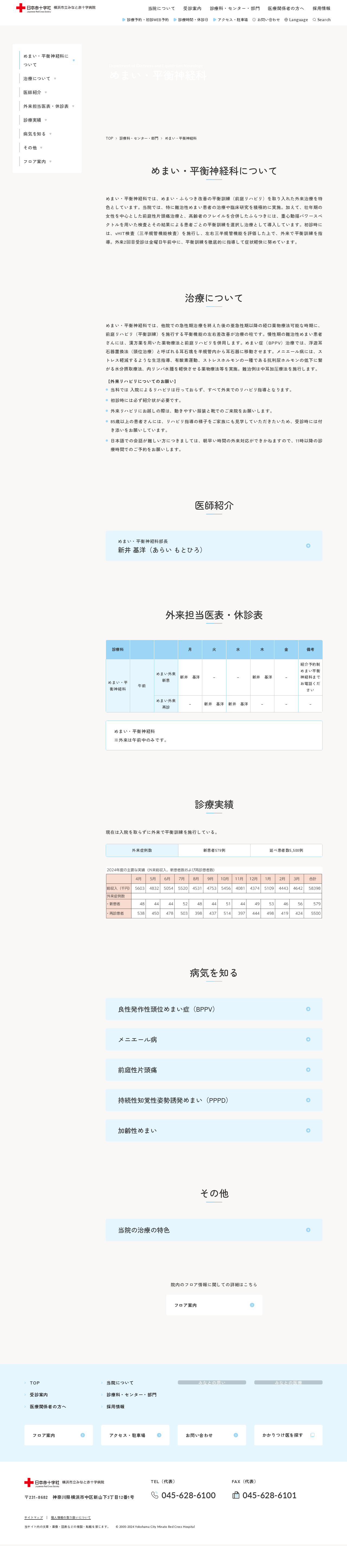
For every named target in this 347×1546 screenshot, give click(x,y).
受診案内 (192, 8)
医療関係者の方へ (286, 8)
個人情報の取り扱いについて (71, 1519)
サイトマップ (33, 1519)
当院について (161, 8)
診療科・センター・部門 (235, 8)
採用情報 (322, 8)
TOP (109, 138)
